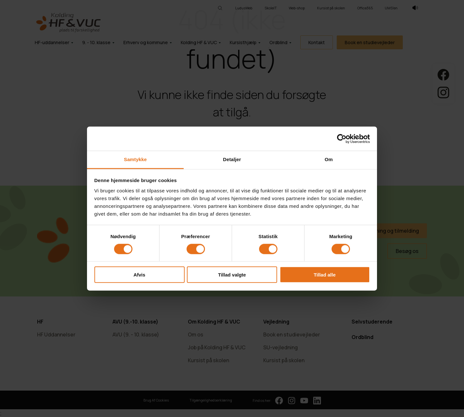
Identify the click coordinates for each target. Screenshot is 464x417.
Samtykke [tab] (135, 159)
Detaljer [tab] (232, 159)
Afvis (139, 274)
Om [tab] (328, 159)
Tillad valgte (232, 274)
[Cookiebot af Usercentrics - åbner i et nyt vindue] (342, 138)
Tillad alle (324, 274)
